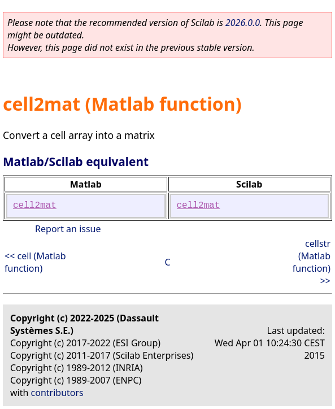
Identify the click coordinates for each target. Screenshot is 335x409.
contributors (57, 392)
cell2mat (34, 206)
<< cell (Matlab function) (35, 262)
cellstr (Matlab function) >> (311, 262)
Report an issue (68, 229)
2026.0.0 (242, 22)
